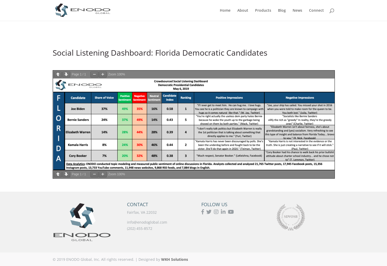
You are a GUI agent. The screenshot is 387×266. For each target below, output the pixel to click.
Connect (316, 11)
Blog (282, 11)
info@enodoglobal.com (147, 222)
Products (263, 11)
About (242, 11)
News (297, 11)
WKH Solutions (174, 259)
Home (225, 11)
